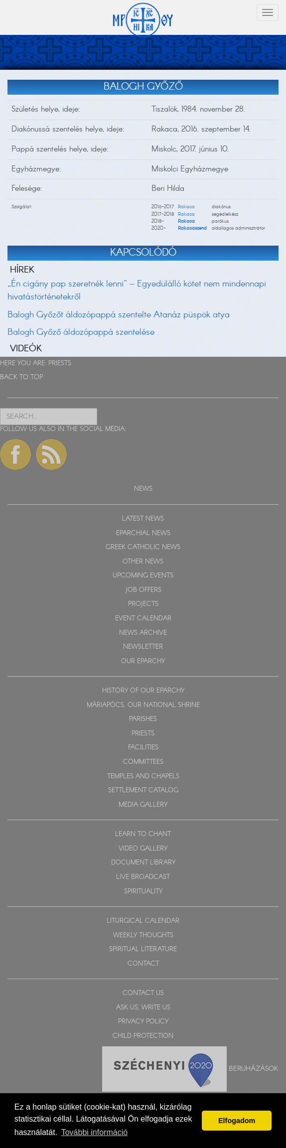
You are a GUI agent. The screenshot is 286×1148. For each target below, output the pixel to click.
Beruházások (254, 1068)
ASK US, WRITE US (143, 1007)
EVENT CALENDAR (143, 618)
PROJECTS (143, 604)
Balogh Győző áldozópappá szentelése (80, 332)
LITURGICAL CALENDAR (143, 921)
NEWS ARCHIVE (143, 633)
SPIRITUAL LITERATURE (143, 949)
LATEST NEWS (143, 519)
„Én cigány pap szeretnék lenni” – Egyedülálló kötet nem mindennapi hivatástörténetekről (136, 290)
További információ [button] (94, 1132)
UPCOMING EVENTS (143, 575)
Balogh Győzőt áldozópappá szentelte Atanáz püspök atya (118, 314)
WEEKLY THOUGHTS (143, 935)
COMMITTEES (143, 762)
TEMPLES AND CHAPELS (143, 776)
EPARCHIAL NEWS (143, 533)
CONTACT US (143, 993)
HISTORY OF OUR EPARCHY (143, 691)
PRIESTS (59, 363)
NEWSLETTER (143, 647)
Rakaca (186, 206)
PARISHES (143, 719)
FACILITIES (143, 747)
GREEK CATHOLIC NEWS (143, 547)
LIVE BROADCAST (143, 877)
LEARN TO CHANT (143, 834)
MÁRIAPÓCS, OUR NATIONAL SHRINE (143, 705)
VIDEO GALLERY (143, 849)
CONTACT (143, 964)
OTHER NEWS (143, 562)
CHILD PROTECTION (143, 1036)
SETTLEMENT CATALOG (143, 790)
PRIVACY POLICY (143, 1021)
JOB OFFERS (143, 590)
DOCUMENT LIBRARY (143, 862)
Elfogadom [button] (236, 1121)
